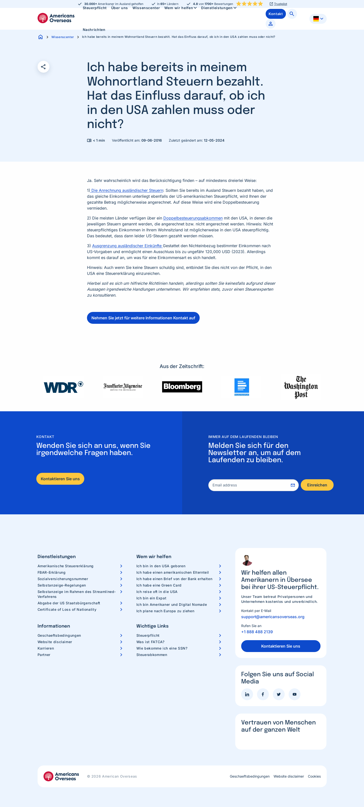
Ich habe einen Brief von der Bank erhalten (174, 579)
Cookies (314, 776)
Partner (44, 655)
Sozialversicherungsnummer (63, 579)
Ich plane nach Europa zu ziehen (165, 611)
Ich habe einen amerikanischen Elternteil (172, 572)
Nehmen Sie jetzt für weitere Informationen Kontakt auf (143, 317)
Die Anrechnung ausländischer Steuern (126, 190)
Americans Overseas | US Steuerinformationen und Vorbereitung (56, 18)
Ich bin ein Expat (151, 598)
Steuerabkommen (151, 655)
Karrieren (46, 648)
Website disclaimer (55, 642)
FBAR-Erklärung (52, 572)
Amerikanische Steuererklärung (66, 566)
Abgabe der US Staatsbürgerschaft (69, 603)
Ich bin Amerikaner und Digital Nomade (171, 604)
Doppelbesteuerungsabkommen (193, 218)
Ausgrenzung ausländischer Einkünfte (127, 245)
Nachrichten (94, 29)
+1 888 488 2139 (257, 631)
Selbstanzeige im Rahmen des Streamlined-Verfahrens (77, 594)
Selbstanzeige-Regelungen (62, 585)
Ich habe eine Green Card (159, 585)
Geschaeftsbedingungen (59, 635)
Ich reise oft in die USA (157, 591)
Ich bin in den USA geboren (161, 566)
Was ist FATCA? (150, 642)
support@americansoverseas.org (272, 616)
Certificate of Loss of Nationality (67, 609)
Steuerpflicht (148, 635)
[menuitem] (94, 30)
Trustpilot (280, 4)
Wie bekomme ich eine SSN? (162, 648)
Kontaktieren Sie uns (60, 478)
